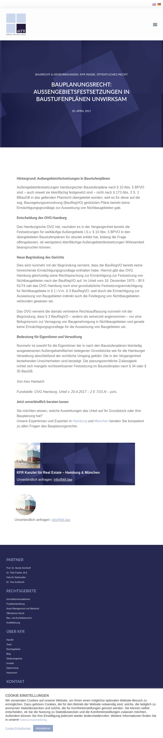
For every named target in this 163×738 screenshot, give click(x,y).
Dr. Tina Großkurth (15, 582)
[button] (155, 24)
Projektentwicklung (15, 604)
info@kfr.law (63, 479)
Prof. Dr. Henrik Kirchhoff (18, 568)
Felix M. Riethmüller (16, 577)
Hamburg (80, 421)
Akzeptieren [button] (43, 728)
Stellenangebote (14, 658)
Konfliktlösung (13, 623)
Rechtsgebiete (13, 649)
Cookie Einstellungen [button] (18, 728)
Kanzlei (10, 640)
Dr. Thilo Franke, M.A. (17, 573)
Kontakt (10, 663)
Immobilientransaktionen (18, 599)
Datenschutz (12, 668)
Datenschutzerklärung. (33, 719)
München (101, 421)
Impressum (11, 673)
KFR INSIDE (87, 74)
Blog (8, 654)
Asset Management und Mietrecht (22, 608)
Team (9, 644)
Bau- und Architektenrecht (19, 618)
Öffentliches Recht (112, 74)
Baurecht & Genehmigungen (56, 74)
